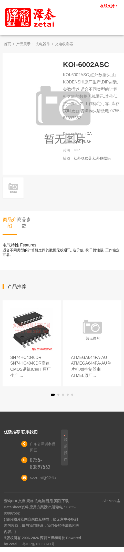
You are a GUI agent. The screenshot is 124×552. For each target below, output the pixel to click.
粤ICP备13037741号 (38, 544)
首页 (7, 44)
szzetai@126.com (46, 477)
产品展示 (23, 44)
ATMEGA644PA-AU (92, 367)
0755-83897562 (40, 463)
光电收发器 (64, 44)
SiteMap (111, 501)
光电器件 (43, 44)
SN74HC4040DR (31, 367)
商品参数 (24, 222)
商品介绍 (10, 222)
